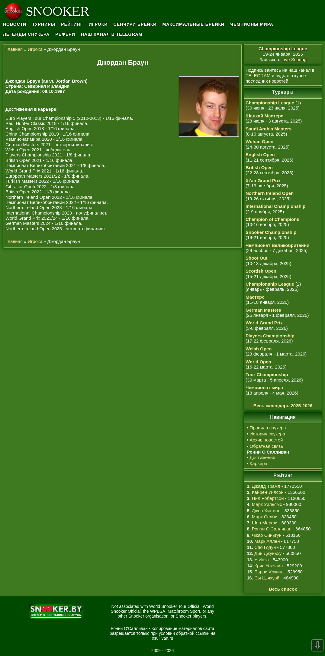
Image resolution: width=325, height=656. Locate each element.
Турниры (43, 24)
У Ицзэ (261, 559)
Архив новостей (266, 439)
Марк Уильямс (267, 504)
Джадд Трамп (266, 486)
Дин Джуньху (268, 553)
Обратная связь (266, 446)
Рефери (65, 34)
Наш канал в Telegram (112, 34)
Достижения (262, 457)
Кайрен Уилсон (268, 492)
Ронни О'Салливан (271, 528)
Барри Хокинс (268, 571)
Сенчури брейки (135, 24)
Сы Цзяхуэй (266, 577)
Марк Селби (264, 516)
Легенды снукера (26, 34)
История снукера (267, 433)
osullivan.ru (162, 638)
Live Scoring (294, 59)
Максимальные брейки (193, 24)
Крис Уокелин (268, 565)
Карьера (258, 463)
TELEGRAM (258, 75)
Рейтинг (72, 24)
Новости (14, 24)
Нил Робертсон (268, 498)
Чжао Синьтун (267, 535)
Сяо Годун (265, 547)
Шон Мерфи (265, 522)
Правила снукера (268, 427)
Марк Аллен (267, 541)
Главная (14, 49)
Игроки (98, 24)
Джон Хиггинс (266, 510)
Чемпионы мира (251, 24)
